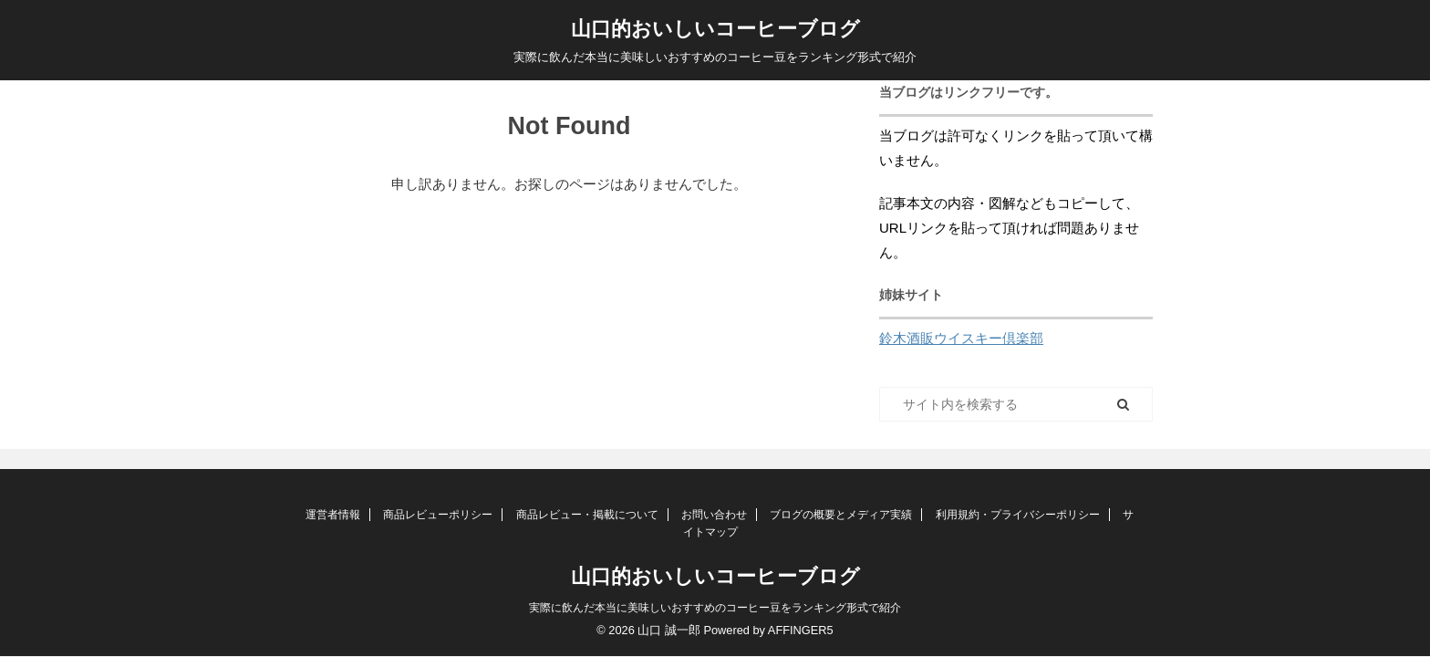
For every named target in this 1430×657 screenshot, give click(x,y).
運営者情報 (333, 514)
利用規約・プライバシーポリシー (1018, 514)
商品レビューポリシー (437, 514)
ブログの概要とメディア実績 (841, 514)
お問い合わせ (714, 514)
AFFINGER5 (801, 630)
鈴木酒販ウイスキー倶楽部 (961, 338)
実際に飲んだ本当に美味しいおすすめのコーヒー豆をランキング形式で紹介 (715, 607)
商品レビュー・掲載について (587, 514)
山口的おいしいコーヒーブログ (715, 28)
